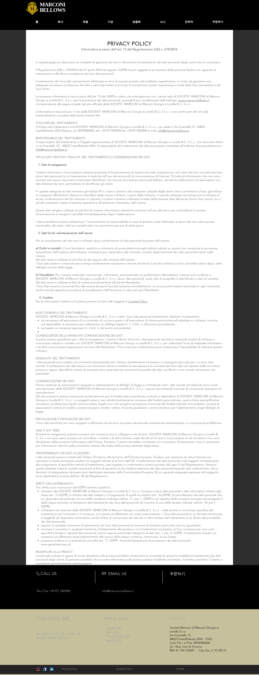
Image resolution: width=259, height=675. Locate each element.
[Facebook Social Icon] (45, 669)
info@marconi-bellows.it (173, 130)
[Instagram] (38, 669)
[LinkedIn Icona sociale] (51, 669)
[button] (110, 22)
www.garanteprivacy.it (55, 544)
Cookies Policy (137, 301)
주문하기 (177, 573)
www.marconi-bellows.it (193, 100)
